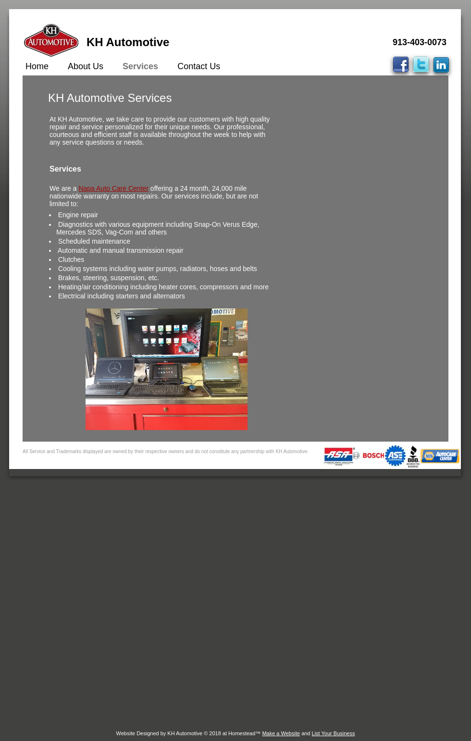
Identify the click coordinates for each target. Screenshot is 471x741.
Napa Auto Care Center (113, 188)
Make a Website (281, 733)
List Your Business (333, 733)
